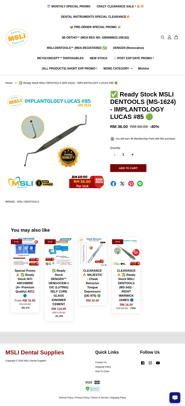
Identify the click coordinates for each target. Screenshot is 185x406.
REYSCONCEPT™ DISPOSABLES (60, 58)
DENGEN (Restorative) (128, 48)
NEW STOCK (98, 58)
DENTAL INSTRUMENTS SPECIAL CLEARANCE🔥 (95, 17)
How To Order (102, 372)
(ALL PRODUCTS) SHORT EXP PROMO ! (69, 69)
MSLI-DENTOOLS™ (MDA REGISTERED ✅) (77, 48)
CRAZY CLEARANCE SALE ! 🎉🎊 (120, 7)
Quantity (115, 148)
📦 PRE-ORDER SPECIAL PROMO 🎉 (95, 27)
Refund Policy (66, 398)
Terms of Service (99, 398)
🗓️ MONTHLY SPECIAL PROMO (68, 7)
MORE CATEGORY (118, 69)
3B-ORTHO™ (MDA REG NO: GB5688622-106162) (95, 38)
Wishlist (143, 69)
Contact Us (101, 363)
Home (9, 83)
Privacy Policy (82, 398)
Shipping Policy (103, 368)
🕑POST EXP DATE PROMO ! (134, 58)
